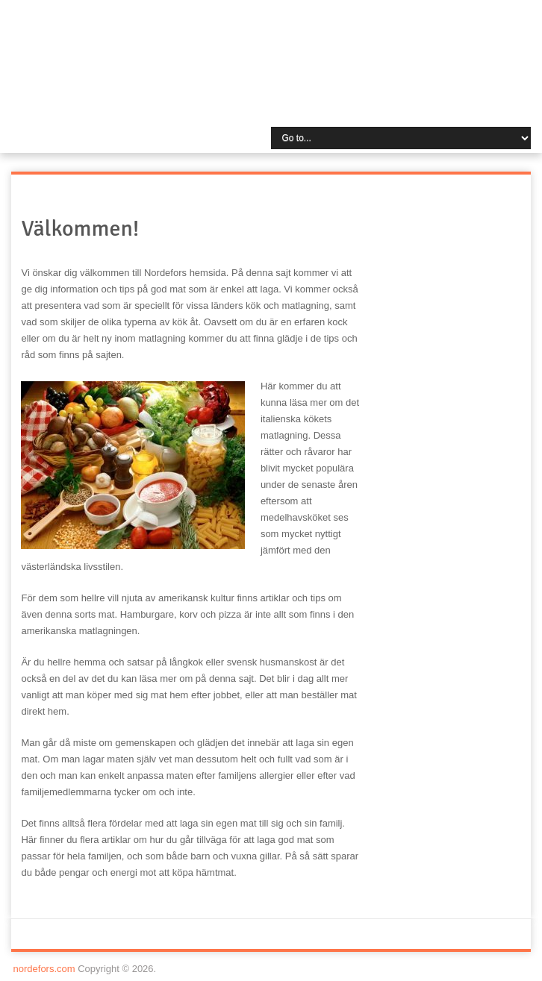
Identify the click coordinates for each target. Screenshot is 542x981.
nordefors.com (44, 968)
